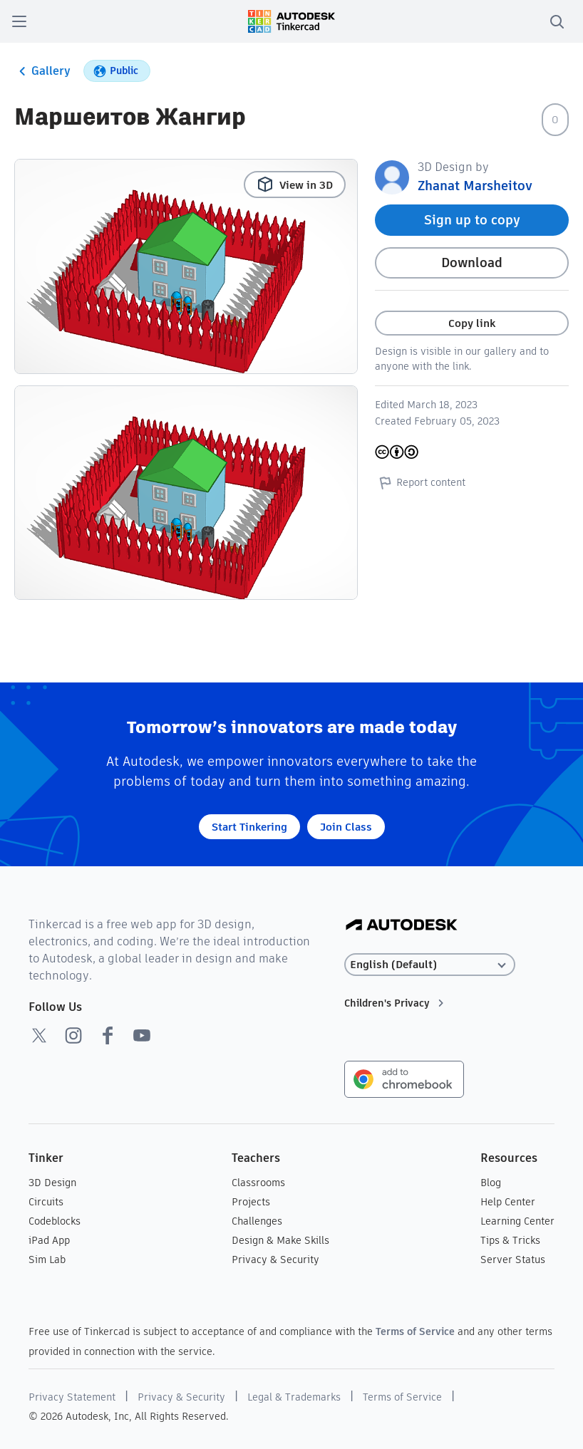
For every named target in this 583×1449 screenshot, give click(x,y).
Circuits (46, 1202)
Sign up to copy (472, 220)
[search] (556, 21)
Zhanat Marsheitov (475, 185)
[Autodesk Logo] (401, 926)
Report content (420, 482)
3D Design (52, 1182)
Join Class (346, 826)
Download (471, 262)
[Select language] (430, 965)
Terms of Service (415, 1331)
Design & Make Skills (280, 1240)
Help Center (507, 1202)
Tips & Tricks (510, 1240)
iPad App (49, 1240)
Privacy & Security (275, 1259)
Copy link (471, 323)
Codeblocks (55, 1221)
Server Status (512, 1259)
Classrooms (258, 1182)
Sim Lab (47, 1259)
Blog (490, 1182)
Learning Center (517, 1221)
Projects (251, 1202)
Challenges (257, 1221)
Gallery (42, 71)
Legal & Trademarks (294, 1397)
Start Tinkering (249, 826)
